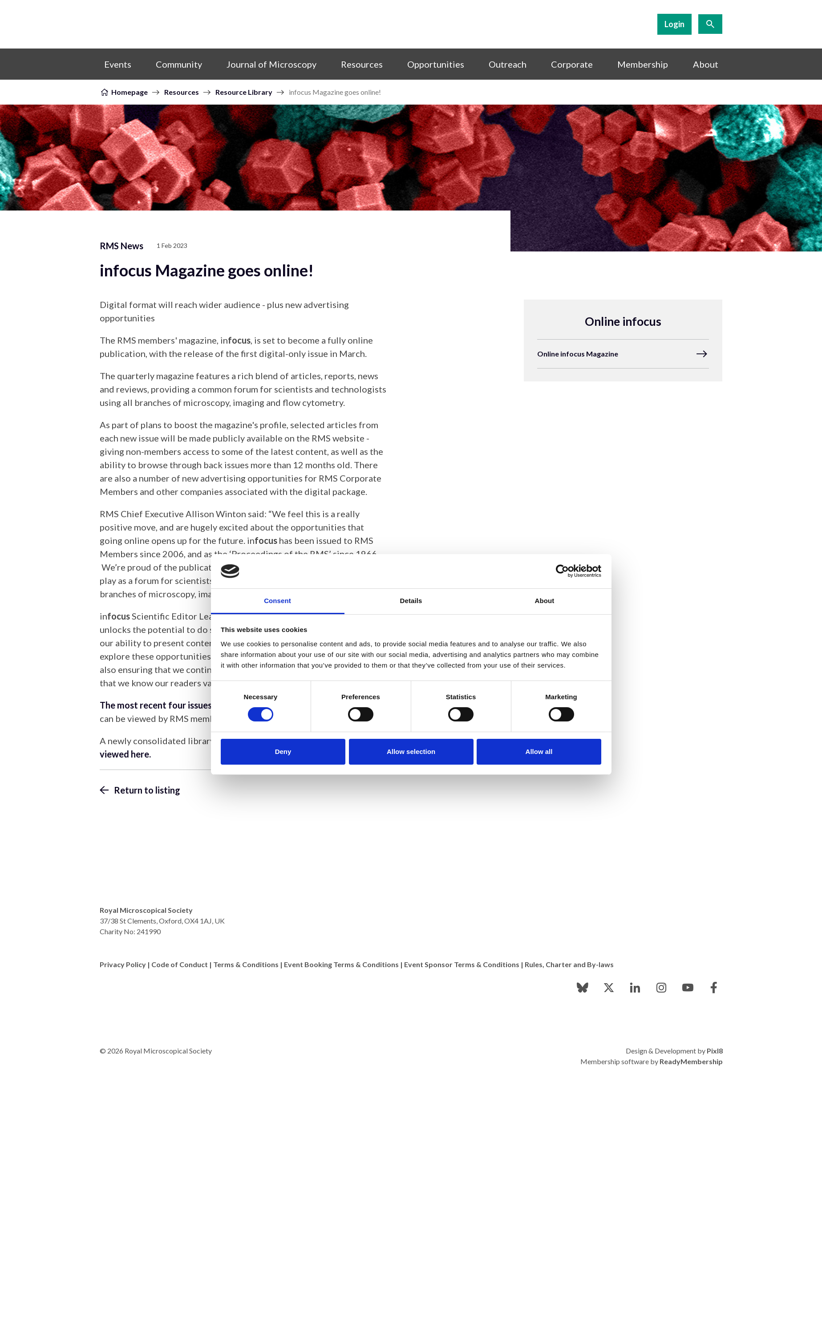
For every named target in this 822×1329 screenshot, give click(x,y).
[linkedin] (635, 988)
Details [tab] (411, 600)
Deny (283, 751)
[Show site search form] (710, 24)
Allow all (539, 751)
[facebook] (714, 988)
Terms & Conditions (246, 964)
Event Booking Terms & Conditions (341, 964)
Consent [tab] (277, 600)
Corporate (572, 64)
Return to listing (147, 790)
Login (674, 24)
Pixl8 (715, 1050)
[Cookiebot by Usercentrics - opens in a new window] (562, 571)
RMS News (121, 245)
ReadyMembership (691, 1061)
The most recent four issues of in (177, 705)
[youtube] (687, 988)
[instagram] (661, 988)
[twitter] (609, 988)
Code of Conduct (179, 964)
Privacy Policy (123, 964)
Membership (642, 64)
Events (117, 64)
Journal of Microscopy (271, 64)
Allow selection (411, 751)
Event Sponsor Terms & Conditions (461, 964)
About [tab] (545, 600)
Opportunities (435, 64)
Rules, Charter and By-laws (569, 964)
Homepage (129, 92)
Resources (362, 64)
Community (179, 64)
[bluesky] (582, 988)
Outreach (507, 64)
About (705, 64)
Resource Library (243, 92)
